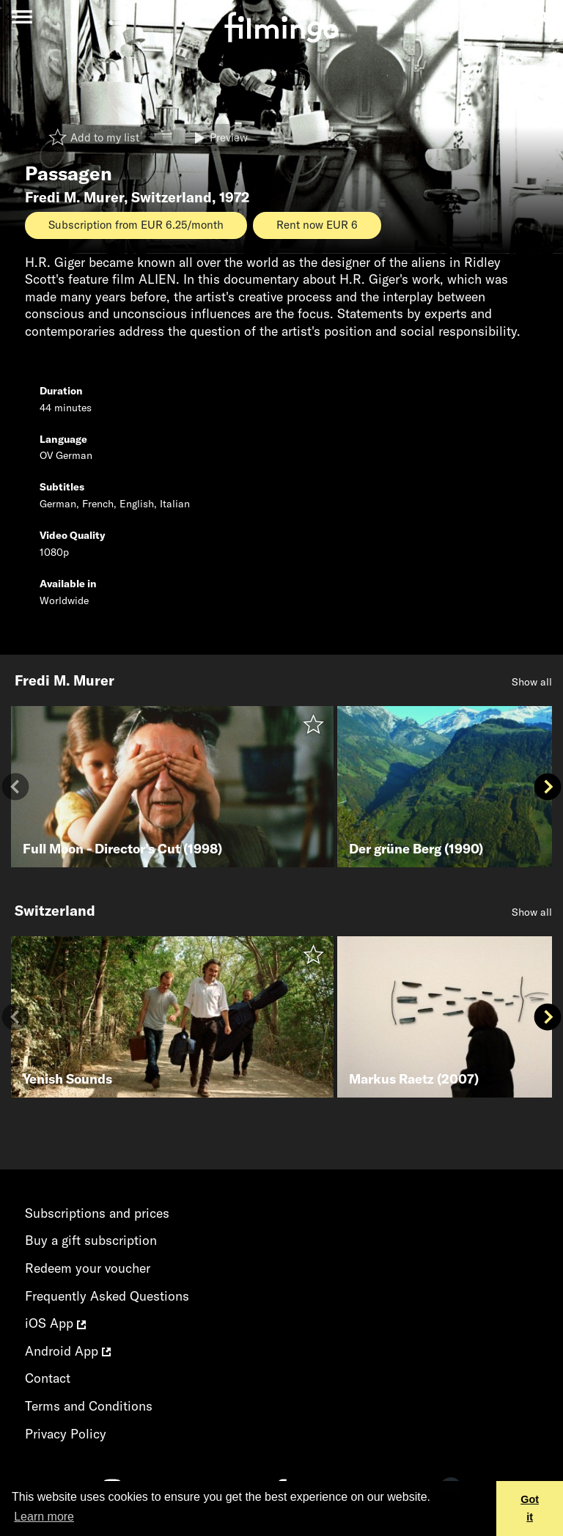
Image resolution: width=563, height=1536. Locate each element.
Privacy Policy (65, 1433)
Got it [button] (529, 1508)
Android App (68, 1350)
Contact (47, 1378)
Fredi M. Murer (74, 197)
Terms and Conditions (88, 1405)
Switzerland (171, 197)
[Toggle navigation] (21, 16)
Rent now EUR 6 (317, 225)
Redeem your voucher (87, 1268)
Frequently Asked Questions (107, 1295)
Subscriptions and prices (97, 1213)
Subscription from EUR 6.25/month (136, 225)
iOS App (55, 1323)
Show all (532, 681)
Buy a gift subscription (91, 1240)
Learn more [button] (44, 1516)
